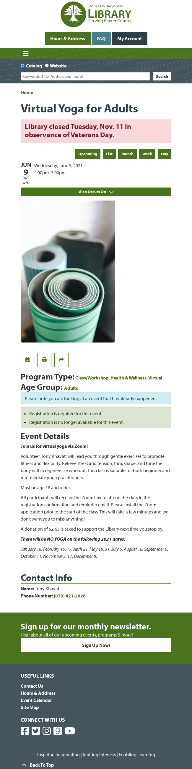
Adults (71, 388)
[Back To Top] (96, 765)
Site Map (30, 707)
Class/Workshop (92, 378)
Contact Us (32, 686)
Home (27, 92)
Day (164, 153)
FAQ (101, 38)
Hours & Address (67, 38)
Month (127, 153)
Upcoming (87, 153)
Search (162, 76)
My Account (129, 38)
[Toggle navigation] (26, 54)
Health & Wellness (128, 378)
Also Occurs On (96, 191)
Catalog (34, 66)
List (109, 153)
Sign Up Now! (96, 645)
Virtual (155, 378)
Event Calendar (36, 700)
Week (147, 153)
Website (58, 66)
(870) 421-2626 (70, 596)
